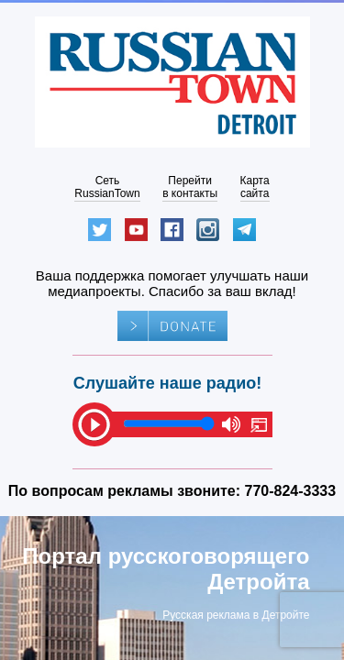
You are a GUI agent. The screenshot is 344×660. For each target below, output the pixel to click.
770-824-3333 (291, 491)
